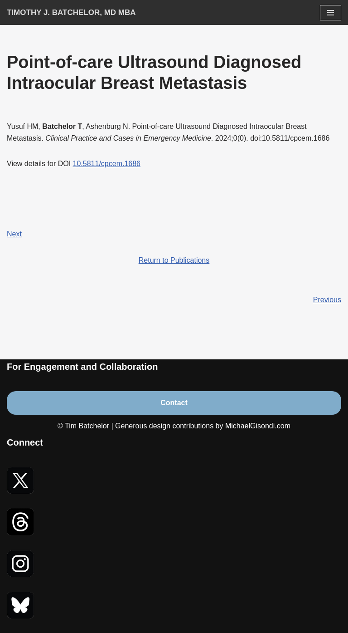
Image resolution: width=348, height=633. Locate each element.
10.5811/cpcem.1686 (106, 163)
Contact (174, 403)
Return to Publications (174, 260)
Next (14, 234)
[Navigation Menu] (330, 12)
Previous (327, 300)
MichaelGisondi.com (257, 426)
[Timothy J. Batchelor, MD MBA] (71, 12)
